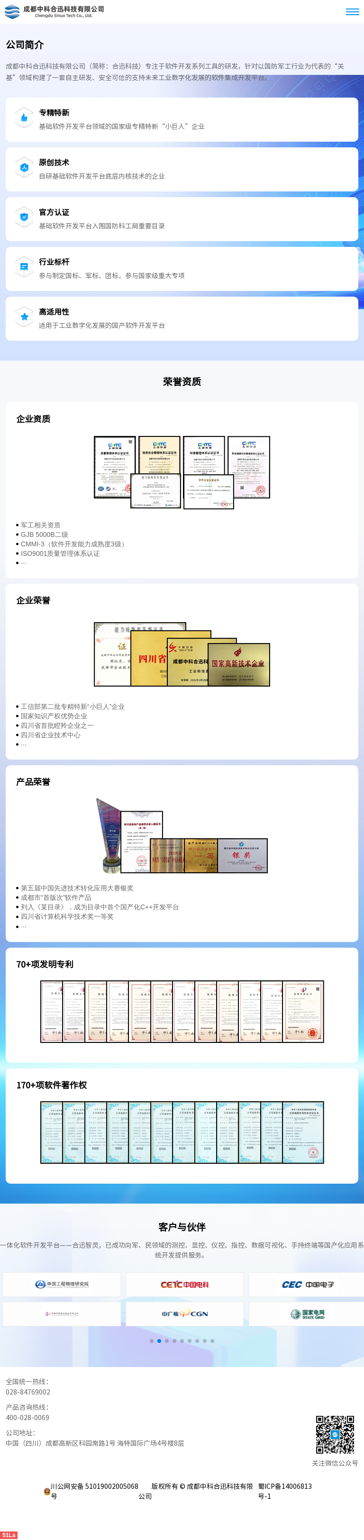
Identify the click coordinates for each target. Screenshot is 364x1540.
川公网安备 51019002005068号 (94, 1491)
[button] (152, 1341)
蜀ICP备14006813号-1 (285, 1491)
